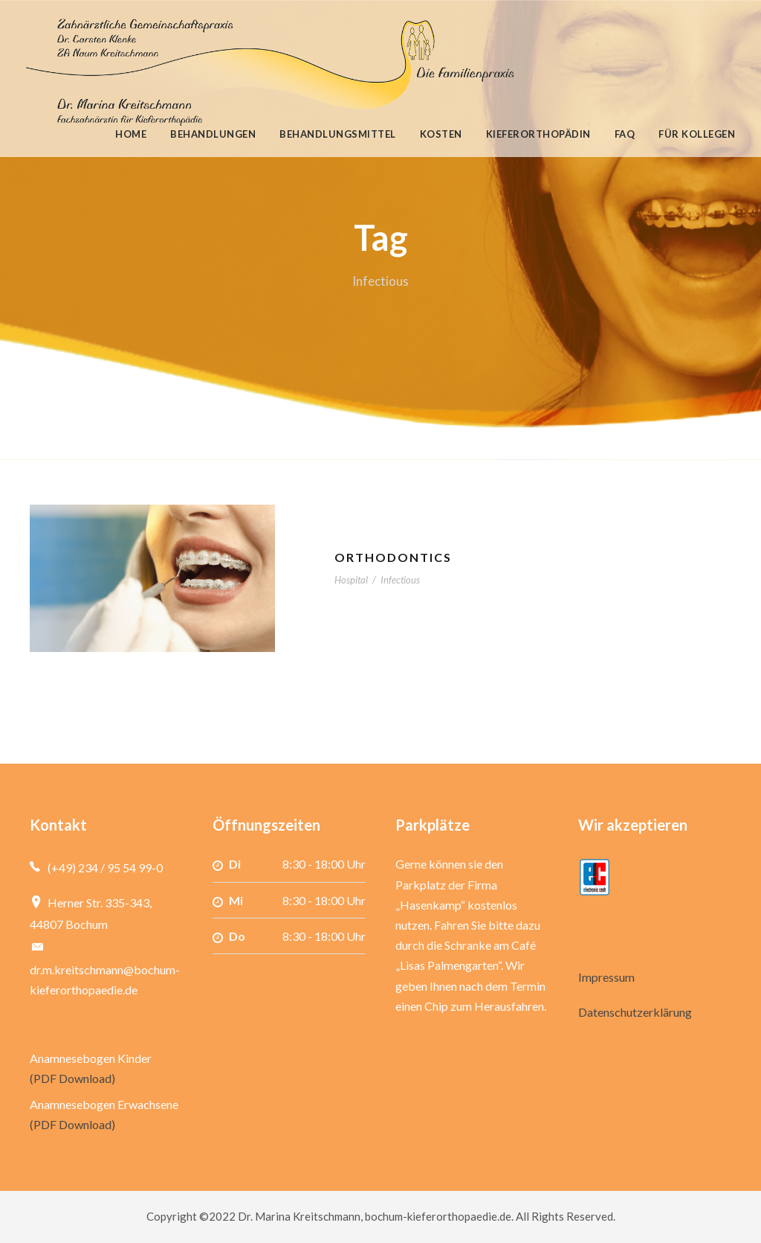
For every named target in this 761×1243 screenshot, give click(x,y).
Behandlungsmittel (337, 134)
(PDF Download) (72, 1078)
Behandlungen (213, 134)
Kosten (441, 134)
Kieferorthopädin (538, 134)
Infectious (400, 580)
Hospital (351, 580)
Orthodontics (393, 557)
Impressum (606, 977)
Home (130, 134)
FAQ (625, 134)
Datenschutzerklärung (635, 1012)
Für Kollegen (696, 134)
